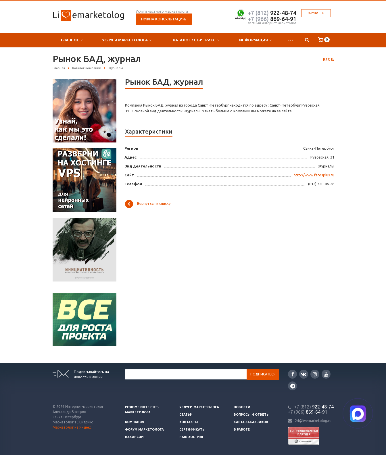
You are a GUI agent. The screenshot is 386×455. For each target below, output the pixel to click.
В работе (242, 429)
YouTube (326, 374)
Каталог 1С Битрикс (196, 40)
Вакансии (134, 437)
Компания (134, 422)
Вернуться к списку (147, 204)
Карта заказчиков (251, 422)
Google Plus (292, 385)
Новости (242, 407)
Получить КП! (316, 13)
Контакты (188, 422)
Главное (71, 40)
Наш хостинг (191, 437)
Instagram (315, 374)
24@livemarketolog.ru (313, 421)
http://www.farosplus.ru (314, 175)
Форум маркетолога (144, 429)
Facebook (292, 374)
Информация (255, 40)
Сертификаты (192, 429)
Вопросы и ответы (252, 414)
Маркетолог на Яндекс (72, 427)
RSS (328, 59)
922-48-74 (272, 12)
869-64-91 (272, 19)
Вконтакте (303, 373)
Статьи (186, 414)
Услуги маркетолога (126, 40)
